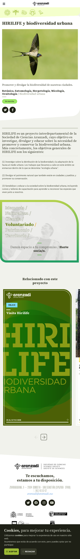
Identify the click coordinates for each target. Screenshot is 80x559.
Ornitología (9, 94)
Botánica (8, 91)
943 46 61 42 (41, 491)
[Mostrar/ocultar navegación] (4, 4)
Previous (36, 437)
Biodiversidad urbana (32, 94)
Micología (57, 91)
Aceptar (11, 551)
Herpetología (41, 91)
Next (44, 437)
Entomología (23, 91)
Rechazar (28, 551)
